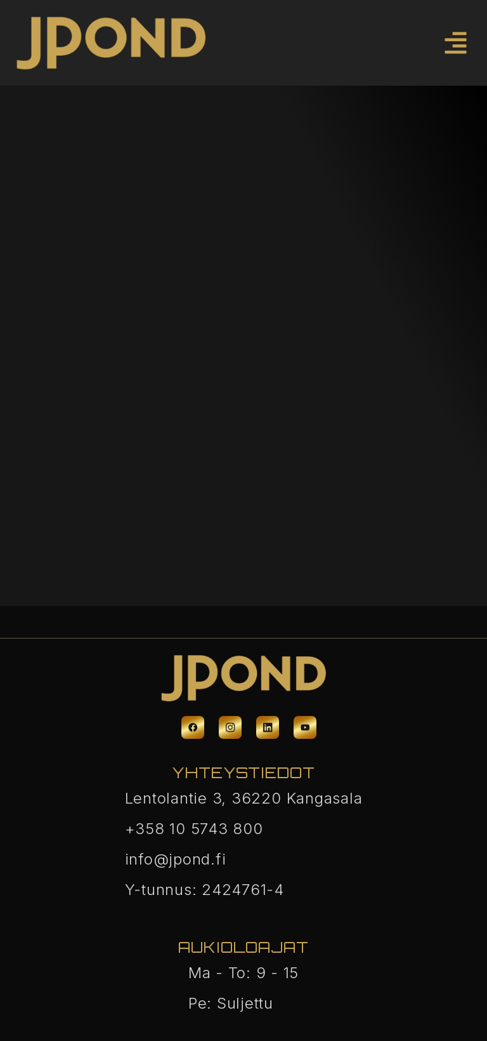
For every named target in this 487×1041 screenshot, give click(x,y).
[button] (456, 43)
